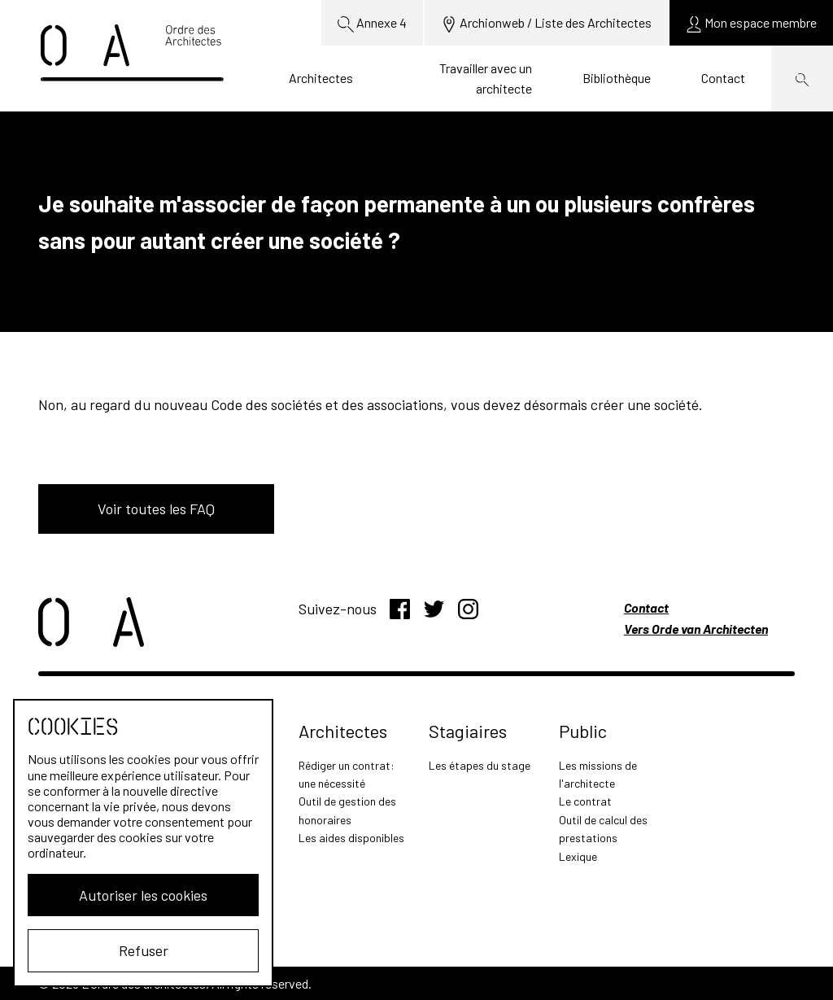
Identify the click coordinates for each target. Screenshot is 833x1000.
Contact (723, 77)
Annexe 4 (372, 24)
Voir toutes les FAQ (156, 508)
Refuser (143, 950)
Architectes (321, 77)
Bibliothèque (616, 77)
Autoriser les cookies (143, 895)
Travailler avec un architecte (485, 78)
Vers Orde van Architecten (696, 628)
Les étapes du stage (479, 765)
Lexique (578, 856)
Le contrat (585, 801)
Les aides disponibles (351, 838)
